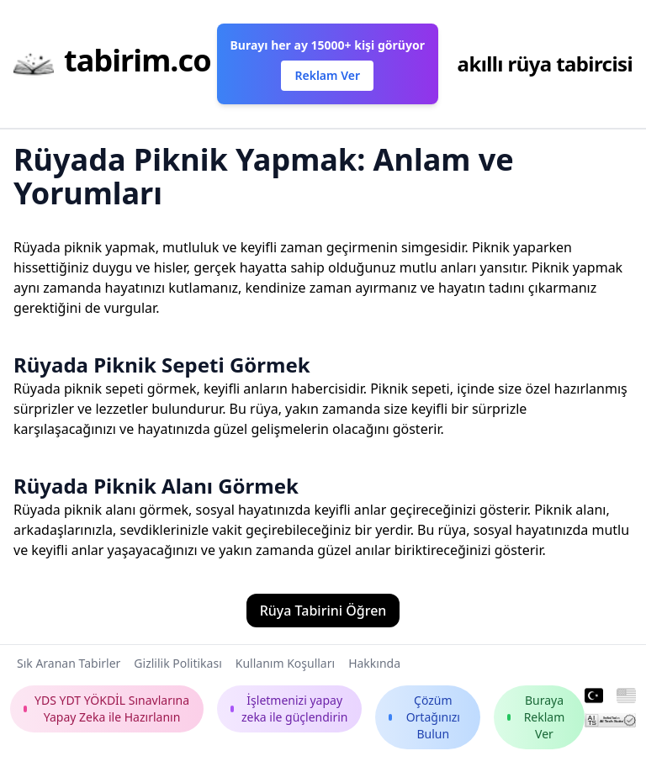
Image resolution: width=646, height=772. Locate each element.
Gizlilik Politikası (177, 663)
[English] (626, 696)
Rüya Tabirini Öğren (323, 610)
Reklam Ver (326, 75)
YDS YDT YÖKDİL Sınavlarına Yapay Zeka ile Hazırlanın (106, 708)
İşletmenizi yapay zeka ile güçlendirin (289, 708)
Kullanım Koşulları (285, 663)
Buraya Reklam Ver (535, 717)
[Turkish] (594, 696)
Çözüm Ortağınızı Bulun (424, 717)
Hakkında (374, 663)
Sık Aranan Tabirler (68, 663)
